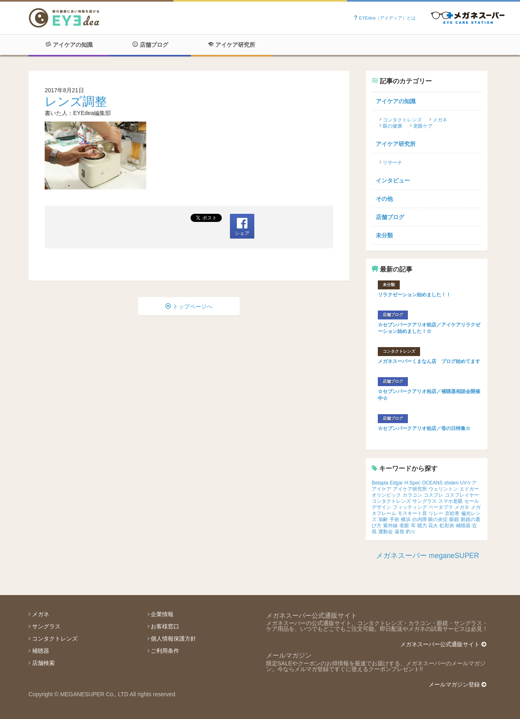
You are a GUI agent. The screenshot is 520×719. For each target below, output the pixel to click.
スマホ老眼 (450, 501)
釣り (411, 531)
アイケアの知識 (69, 44)
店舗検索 (43, 663)
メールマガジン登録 (457, 684)
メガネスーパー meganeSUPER (427, 556)
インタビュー (393, 180)
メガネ (440, 120)
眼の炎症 (438, 519)
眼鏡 (454, 519)
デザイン (381, 507)
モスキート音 (412, 513)
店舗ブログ (150, 44)
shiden (451, 483)
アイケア (381, 489)
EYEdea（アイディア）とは (384, 17)
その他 (384, 198)
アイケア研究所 (231, 44)
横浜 (406, 519)
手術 (394, 519)
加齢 (383, 519)
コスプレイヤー (462, 495)
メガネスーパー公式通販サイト (443, 644)
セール (471, 501)
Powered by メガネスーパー (468, 18)
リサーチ (392, 162)
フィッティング (410, 507)
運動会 (385, 531)
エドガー (469, 489)
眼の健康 (392, 126)
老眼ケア (423, 126)
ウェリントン (443, 489)
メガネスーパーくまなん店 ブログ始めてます (429, 361)
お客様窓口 (165, 626)
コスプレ (433, 495)
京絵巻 (452, 513)
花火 (433, 525)
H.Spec (412, 483)
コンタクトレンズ (402, 120)
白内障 (419, 519)
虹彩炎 (447, 525)
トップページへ (188, 306)
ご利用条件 (165, 650)
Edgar (396, 483)
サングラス (424, 501)
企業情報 (162, 614)
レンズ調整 (76, 101)
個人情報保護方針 (173, 638)
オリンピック (386, 495)
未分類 (384, 235)
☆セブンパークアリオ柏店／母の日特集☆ (424, 428)
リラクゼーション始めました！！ (414, 295)
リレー (436, 513)
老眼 (404, 525)
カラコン (412, 495)
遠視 (399, 531)
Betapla (380, 483)
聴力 (422, 525)
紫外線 (390, 525)
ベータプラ (441, 507)
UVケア (468, 483)
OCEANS (432, 483)
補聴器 (463, 525)
